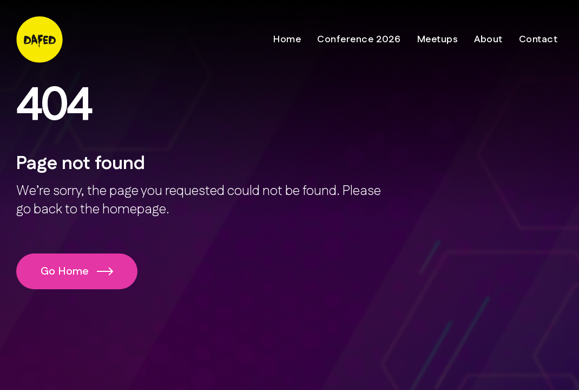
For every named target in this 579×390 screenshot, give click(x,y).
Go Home (77, 271)
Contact (538, 39)
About (488, 39)
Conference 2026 (359, 39)
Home (287, 39)
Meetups (437, 39)
